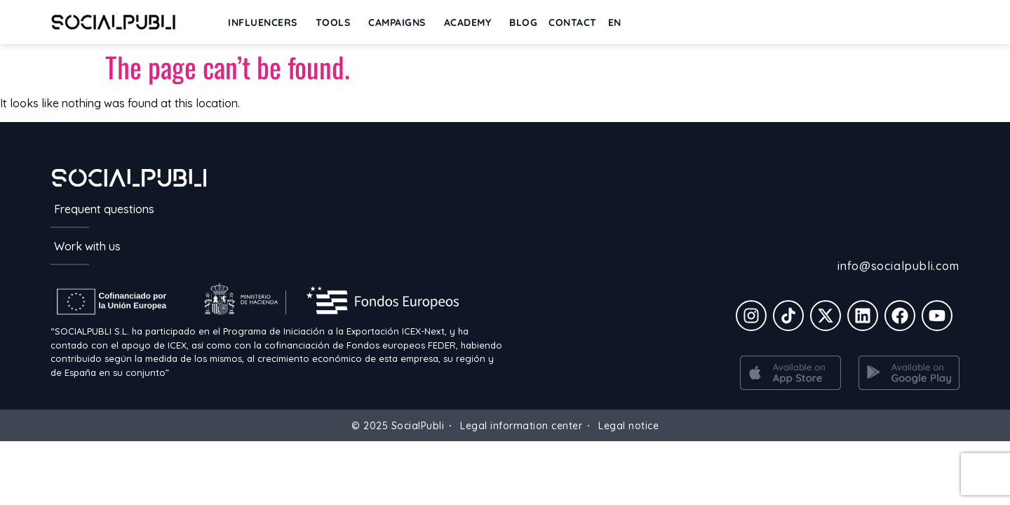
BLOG (523, 22)
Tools (337, 22)
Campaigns (400, 22)
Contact (572, 22)
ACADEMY (471, 22)
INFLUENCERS (266, 22)
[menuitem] (618, 22)
